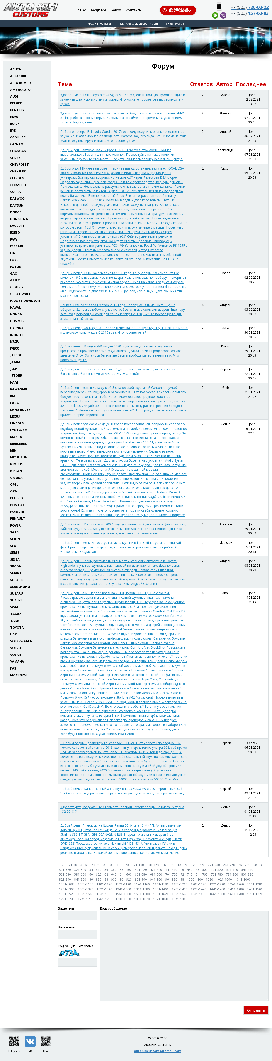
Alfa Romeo (20, 83)
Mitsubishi (19, 457)
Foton (16, 266)
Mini (13, 450)
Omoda (16, 477)
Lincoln (17, 423)
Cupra (15, 192)
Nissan (16, 471)
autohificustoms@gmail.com (157, 1051)
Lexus (15, 416)
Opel (14, 484)
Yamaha (17, 661)
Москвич (18, 675)
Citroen (17, 178)
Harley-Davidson (25, 300)
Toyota (17, 627)
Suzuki (16, 600)
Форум (115, 10)
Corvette (18, 185)
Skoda (15, 566)
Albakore (18, 76)
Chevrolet (19, 164)
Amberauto (20, 89)
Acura (15, 69)
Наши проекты (99, 24)
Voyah (15, 654)
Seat (14, 546)
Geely (15, 280)
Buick (14, 123)
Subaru (16, 593)
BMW (14, 117)
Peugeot (17, 498)
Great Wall (20, 294)
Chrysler (18, 171)
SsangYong (20, 586)
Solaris (16, 580)
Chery (15, 157)
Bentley (17, 110)
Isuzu (14, 341)
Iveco (14, 348)
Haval (15, 307)
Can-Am (17, 144)
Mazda (16, 437)
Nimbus (16, 464)
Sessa (15, 559)
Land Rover (20, 409)
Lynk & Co (18, 430)
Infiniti (16, 334)
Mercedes (18, 443)
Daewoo (17, 198)
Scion (15, 539)
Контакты (134, 10)
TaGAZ (15, 614)
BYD (13, 130)
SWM (14, 607)
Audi (14, 96)
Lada (14, 403)
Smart (16, 573)
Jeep (13, 369)
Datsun (17, 205)
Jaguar (16, 362)
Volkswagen (21, 641)
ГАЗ (13, 668)
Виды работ (175, 24)
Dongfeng (19, 219)
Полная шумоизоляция (138, 24)
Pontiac (17, 505)
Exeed (15, 232)
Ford (14, 260)
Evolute (17, 226)
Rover (15, 525)
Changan (18, 151)
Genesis (16, 287)
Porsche (17, 512)
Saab (14, 532)
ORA (13, 491)
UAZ (13, 634)
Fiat (13, 253)
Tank (14, 620)
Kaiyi (14, 382)
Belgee (16, 103)
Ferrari (16, 246)
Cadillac (18, 137)
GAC (13, 273)
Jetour (16, 375)
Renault (17, 518)
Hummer (17, 321)
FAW (13, 239)
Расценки (98, 10)
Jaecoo (16, 355)
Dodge (15, 212)
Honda (16, 314)
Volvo (15, 648)
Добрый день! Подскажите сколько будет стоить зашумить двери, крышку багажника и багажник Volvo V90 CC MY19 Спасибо (118, 371)
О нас (81, 10)
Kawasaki (18, 389)
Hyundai (17, 328)
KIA (12, 396)
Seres (14, 552)
